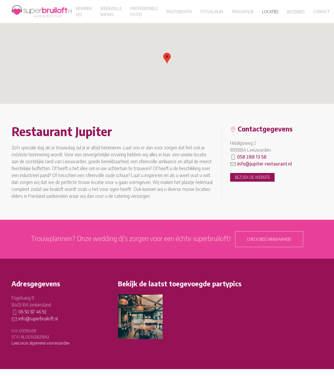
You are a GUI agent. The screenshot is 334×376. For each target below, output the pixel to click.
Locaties (270, 11)
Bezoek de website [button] (252, 177)
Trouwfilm (243, 11)
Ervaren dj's (84, 11)
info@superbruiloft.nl (38, 319)
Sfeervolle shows (111, 11)
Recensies (296, 11)
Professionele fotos (144, 11)
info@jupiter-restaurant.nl (264, 164)
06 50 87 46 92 (32, 312)
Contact (321, 11)
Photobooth (179, 11)
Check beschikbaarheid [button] (269, 239)
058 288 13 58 (252, 157)
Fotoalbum (211, 11)
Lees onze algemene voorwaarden (41, 343)
